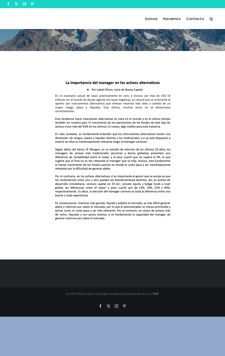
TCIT (155, 294)
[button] (211, 18)
